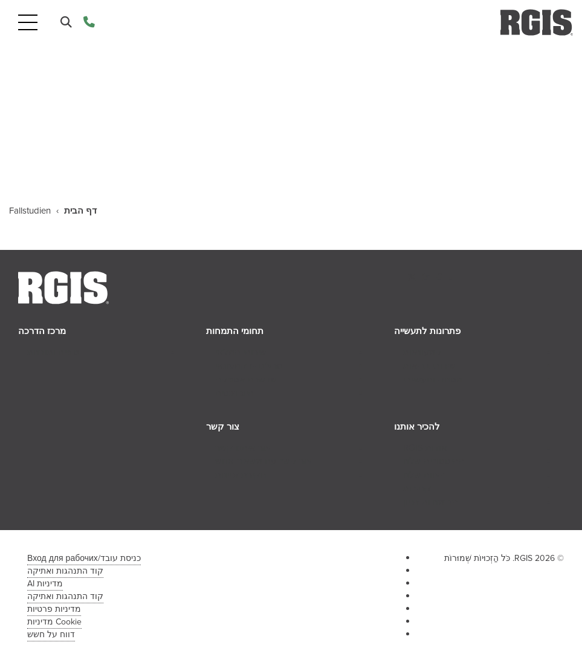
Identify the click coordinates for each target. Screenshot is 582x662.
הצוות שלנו (424, 475)
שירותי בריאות (429, 365)
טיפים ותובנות (53, 352)
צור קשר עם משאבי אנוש (263, 461)
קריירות (417, 488)
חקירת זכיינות (241, 475)
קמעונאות (422, 352)
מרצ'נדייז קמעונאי (249, 365)
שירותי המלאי (241, 352)
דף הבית (80, 210)
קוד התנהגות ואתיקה (65, 571)
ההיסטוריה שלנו (434, 461)
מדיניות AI (45, 583)
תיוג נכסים (234, 392)
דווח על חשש (51, 634)
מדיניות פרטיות (54, 609)
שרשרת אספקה (246, 379)
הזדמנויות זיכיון (430, 502)
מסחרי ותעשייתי (432, 379)
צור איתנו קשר (243, 447)
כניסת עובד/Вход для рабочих (84, 558)
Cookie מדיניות (54, 621)
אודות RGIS (425, 447)
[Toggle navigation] (27, 22)
